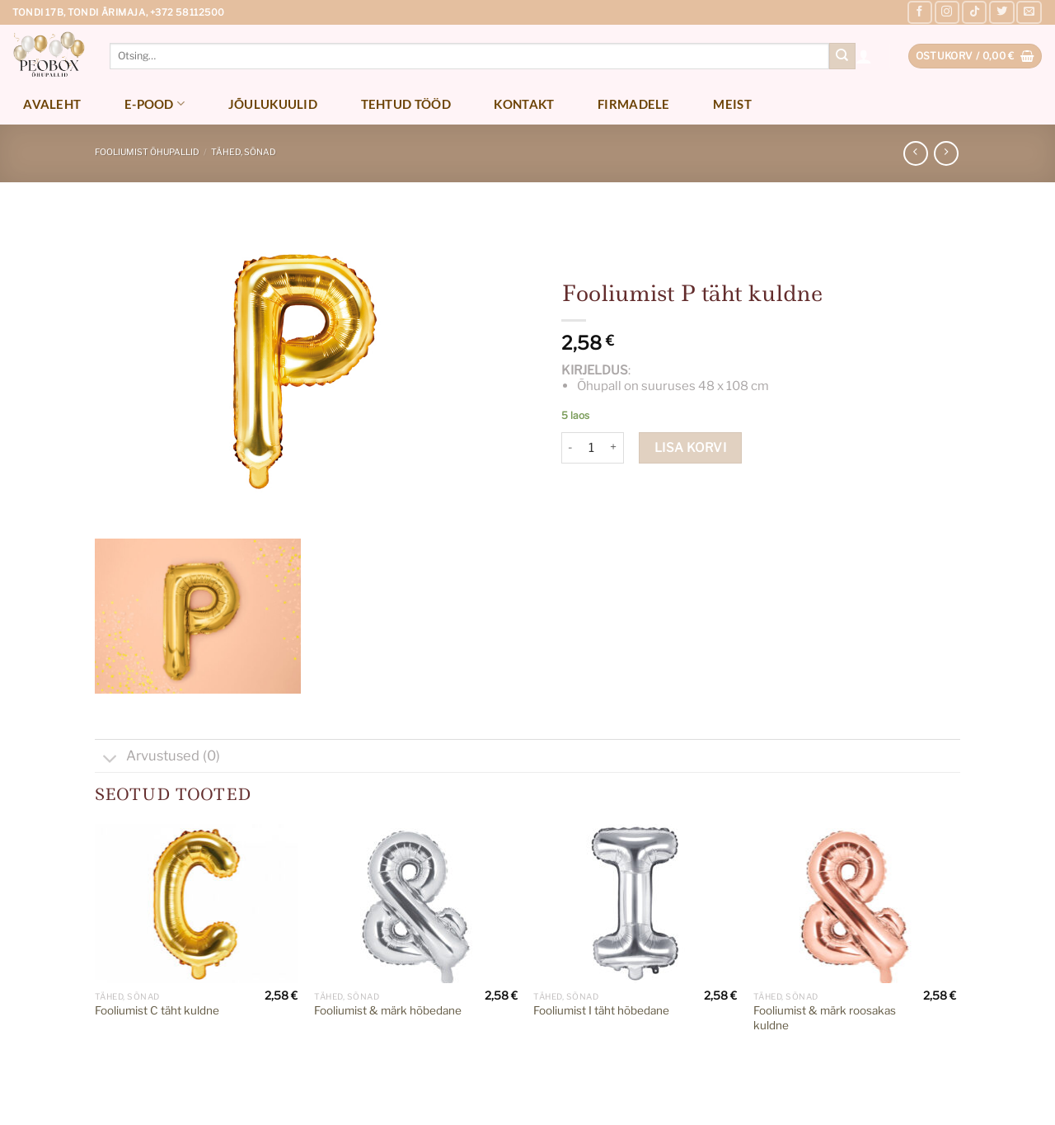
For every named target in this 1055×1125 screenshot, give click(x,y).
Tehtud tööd (406, 103)
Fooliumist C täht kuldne (157, 1010)
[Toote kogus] (591, 448)
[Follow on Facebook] (919, 12)
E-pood (154, 103)
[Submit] (842, 56)
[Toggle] (110, 759)
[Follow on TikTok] (974, 12)
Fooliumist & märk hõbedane (388, 1010)
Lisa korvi (690, 447)
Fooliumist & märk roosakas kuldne (824, 1018)
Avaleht (52, 103)
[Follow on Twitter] (1001, 12)
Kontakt (524, 103)
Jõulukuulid (272, 103)
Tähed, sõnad (243, 152)
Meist (732, 103)
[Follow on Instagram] (947, 12)
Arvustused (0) (157, 757)
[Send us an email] (1028, 12)
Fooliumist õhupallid (147, 152)
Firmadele (634, 103)
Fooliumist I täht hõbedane (601, 1010)
